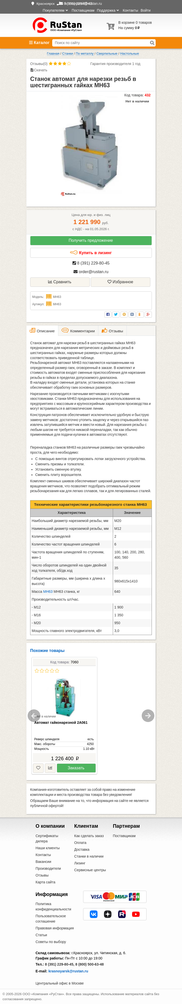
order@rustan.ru (91, 272)
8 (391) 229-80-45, (59, 964)
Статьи (41, 935)
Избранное (120, 282)
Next (148, 715)
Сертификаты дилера (46, 838)
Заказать (76, 768)
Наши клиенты (47, 848)
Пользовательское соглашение (50, 918)
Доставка (81, 849)
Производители (48, 868)
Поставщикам (83, 10)
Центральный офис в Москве (59, 983)
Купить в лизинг (91, 252)
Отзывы (41, 875)
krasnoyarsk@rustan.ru (68, 971)
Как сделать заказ (89, 836)
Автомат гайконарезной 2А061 (60, 723)
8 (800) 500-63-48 (89, 964)
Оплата (80, 843)
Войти (146, 10)
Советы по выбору (50, 942)
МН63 (47, 592)
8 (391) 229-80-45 (91, 263)
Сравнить (59, 282)
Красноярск (45, 4)
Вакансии (43, 862)
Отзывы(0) (38, 64)
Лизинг (79, 863)
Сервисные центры (90, 870)
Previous (34, 715)
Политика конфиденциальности (53, 906)
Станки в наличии (89, 856)
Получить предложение (91, 240)
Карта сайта (45, 882)
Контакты (130, 10)
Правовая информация (54, 928)
